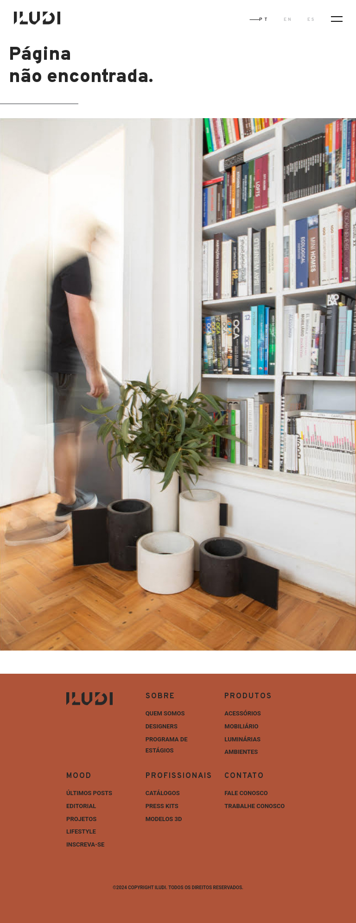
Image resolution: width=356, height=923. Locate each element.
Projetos (81, 819)
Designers (162, 726)
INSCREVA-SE (85, 844)
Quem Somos (165, 713)
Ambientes (241, 751)
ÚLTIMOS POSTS (89, 793)
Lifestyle (81, 831)
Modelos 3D (164, 819)
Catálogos (163, 793)
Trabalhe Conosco (254, 806)
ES (311, 20)
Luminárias (242, 739)
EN (288, 20)
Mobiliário (241, 726)
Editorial (81, 806)
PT (263, 20)
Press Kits (162, 806)
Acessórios (242, 713)
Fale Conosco (245, 793)
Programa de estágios (167, 745)
